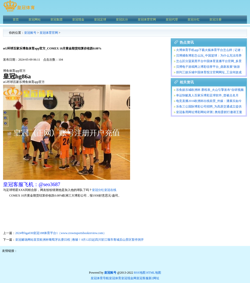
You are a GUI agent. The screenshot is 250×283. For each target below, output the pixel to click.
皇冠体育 (115, 278)
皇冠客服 (142, 278)
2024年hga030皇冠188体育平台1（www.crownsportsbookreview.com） (60, 233)
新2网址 (154, 278)
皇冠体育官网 (49, 32)
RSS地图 (139, 272)
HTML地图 (153, 272)
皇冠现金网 (128, 278)
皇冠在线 (110, 190)
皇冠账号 (30, 32)
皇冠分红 (98, 190)
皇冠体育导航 (100, 278)
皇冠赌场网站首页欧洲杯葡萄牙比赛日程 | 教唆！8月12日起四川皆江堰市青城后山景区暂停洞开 (79, 239)
